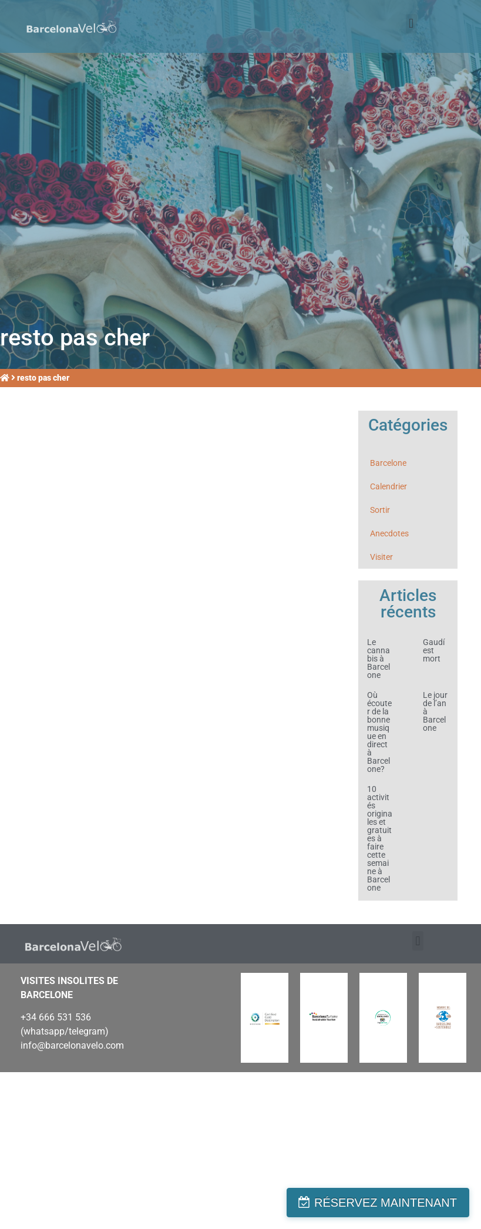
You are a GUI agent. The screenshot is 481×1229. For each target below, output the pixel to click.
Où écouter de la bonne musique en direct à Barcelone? (379, 732)
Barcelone (388, 463)
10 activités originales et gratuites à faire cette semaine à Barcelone (379, 838)
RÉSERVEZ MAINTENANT (385, 1202)
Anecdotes (389, 533)
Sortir (380, 510)
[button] (411, 23)
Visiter (381, 557)
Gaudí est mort (434, 650)
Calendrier (388, 486)
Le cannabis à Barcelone (378, 658)
